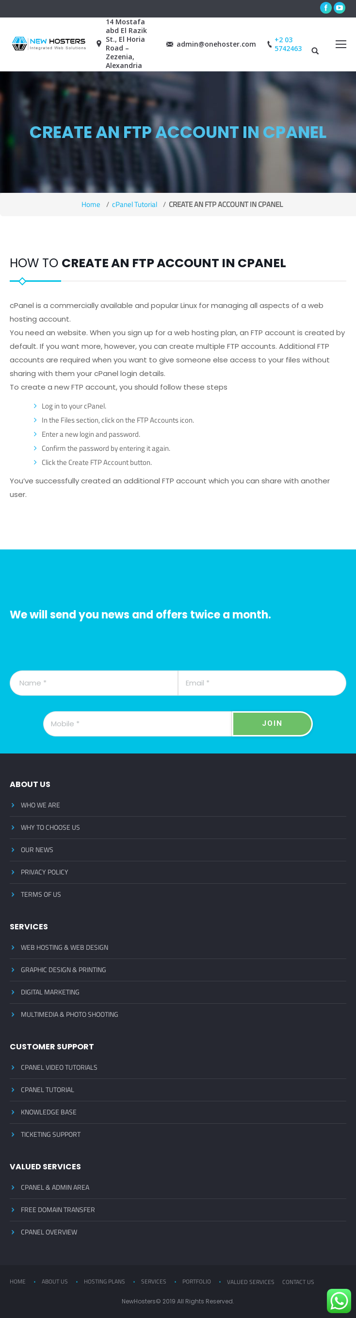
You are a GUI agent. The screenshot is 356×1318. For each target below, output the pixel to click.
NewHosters (139, 1301)
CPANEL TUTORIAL (47, 1089)
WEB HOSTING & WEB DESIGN (64, 947)
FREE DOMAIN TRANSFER (58, 1209)
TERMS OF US (41, 894)
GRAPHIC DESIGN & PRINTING (63, 969)
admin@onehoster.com (211, 44)
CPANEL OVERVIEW (49, 1232)
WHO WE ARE (40, 805)
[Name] (94, 683)
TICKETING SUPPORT (51, 1134)
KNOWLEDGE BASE (49, 1112)
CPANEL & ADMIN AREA (55, 1187)
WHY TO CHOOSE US (50, 827)
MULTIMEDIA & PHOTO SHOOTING (69, 1014)
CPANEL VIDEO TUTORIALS (59, 1067)
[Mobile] (137, 723)
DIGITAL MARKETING (50, 992)
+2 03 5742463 (283, 44)
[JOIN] (272, 723)
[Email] (262, 683)
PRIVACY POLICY (44, 872)
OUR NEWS (37, 849)
